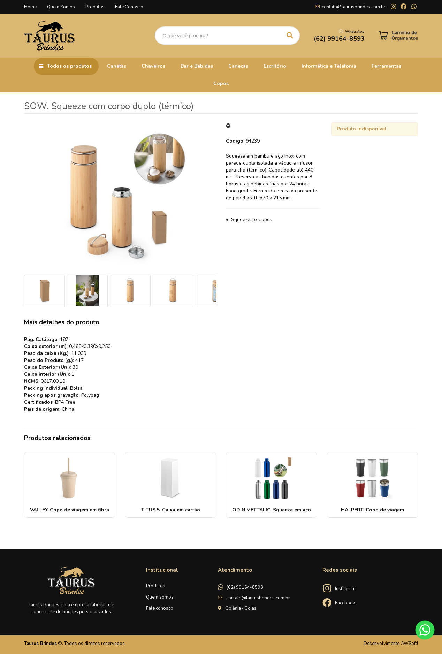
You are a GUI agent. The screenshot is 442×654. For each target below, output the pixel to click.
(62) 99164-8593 (245, 587)
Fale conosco (159, 608)
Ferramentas (386, 66)
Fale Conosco (129, 7)
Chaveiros (153, 66)
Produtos (95, 7)
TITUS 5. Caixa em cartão (170, 510)
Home (30, 7)
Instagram (345, 589)
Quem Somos (61, 7)
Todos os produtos (69, 66)
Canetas (116, 66)
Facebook (345, 603)
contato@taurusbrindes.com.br (354, 7)
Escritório (275, 66)
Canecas (238, 66)
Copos (221, 83)
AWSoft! (409, 643)
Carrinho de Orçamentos (404, 35)
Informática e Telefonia (329, 66)
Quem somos (160, 597)
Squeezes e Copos (251, 219)
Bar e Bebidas (197, 66)
